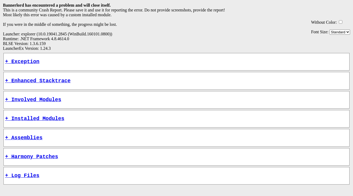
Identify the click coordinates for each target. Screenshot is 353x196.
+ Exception (22, 62)
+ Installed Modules (34, 123)
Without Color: (324, 22)
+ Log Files (22, 184)
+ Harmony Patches (31, 164)
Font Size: (319, 32)
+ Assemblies (23, 144)
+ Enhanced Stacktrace (38, 83)
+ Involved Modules (33, 103)
